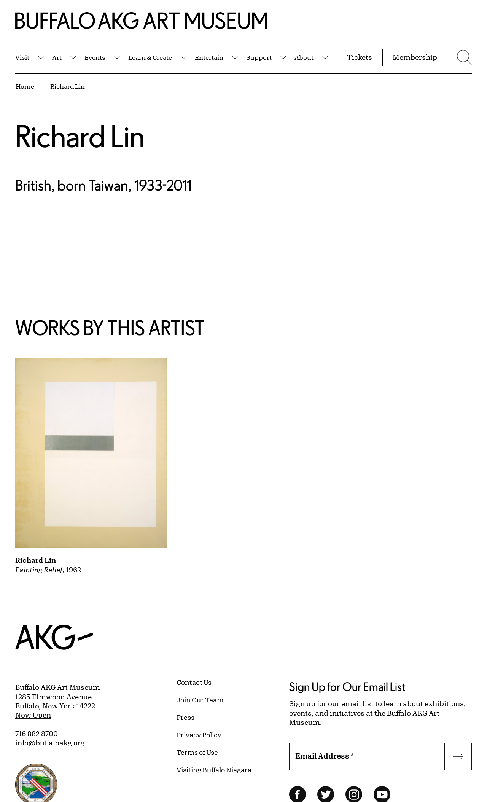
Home (25, 86)
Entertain (209, 57)
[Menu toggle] (463, 57)
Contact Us (194, 682)
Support (259, 57)
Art (57, 57)
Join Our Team (200, 699)
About (304, 57)
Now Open (33, 715)
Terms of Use (197, 752)
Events (94, 57)
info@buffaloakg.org (49, 742)
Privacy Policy (199, 734)
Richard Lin (67, 86)
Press (185, 717)
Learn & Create (150, 57)
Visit (22, 57)
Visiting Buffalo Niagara (214, 769)
